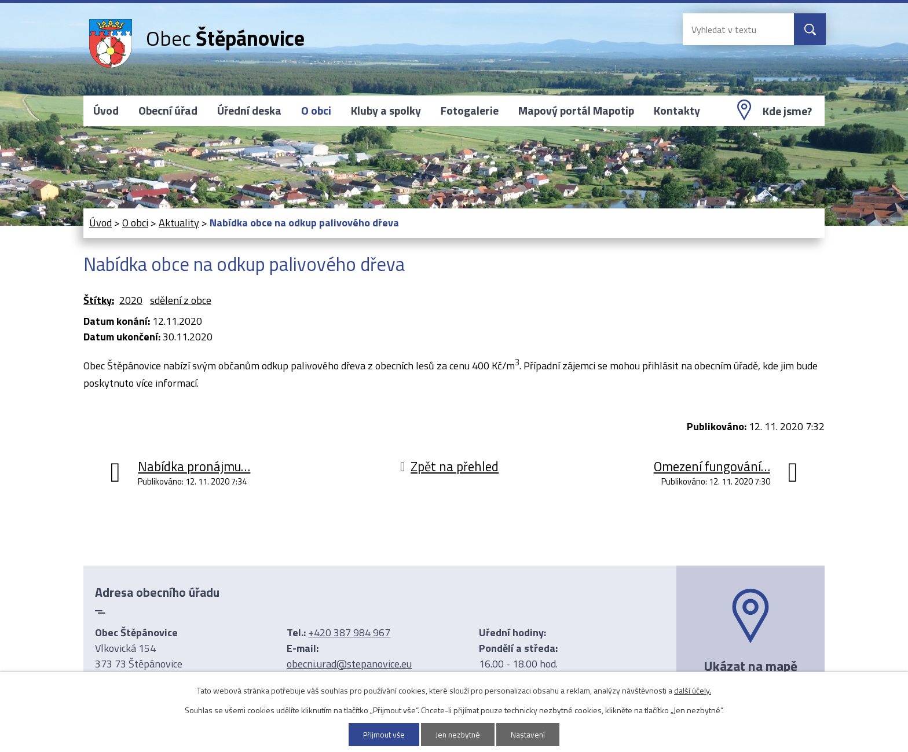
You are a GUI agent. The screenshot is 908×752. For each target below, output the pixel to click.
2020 (130, 300)
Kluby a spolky (386, 110)
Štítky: (98, 300)
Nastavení (529, 734)
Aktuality (179, 222)
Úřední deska (249, 110)
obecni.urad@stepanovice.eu (349, 664)
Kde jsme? (787, 111)
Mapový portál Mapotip (576, 110)
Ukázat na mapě (750, 665)
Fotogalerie (470, 110)
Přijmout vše (382, 734)
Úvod (106, 110)
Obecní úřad (167, 110)
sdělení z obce (180, 300)
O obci (316, 110)
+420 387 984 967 (349, 632)
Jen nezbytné (458, 734)
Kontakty (677, 110)
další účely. (692, 690)
